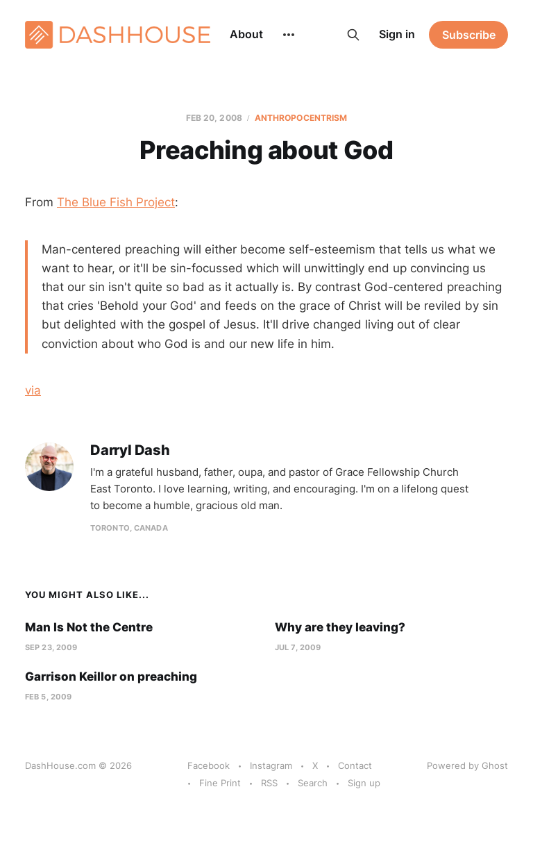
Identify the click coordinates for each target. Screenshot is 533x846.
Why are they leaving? (340, 627)
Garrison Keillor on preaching (111, 676)
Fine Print (220, 782)
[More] (288, 34)
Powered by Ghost (467, 765)
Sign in (397, 34)
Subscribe (469, 35)
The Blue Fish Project (116, 202)
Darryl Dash (130, 450)
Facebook (208, 765)
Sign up (364, 782)
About (246, 34)
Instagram (271, 765)
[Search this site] (353, 34)
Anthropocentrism (301, 118)
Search (313, 782)
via (33, 390)
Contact (355, 765)
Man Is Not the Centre (89, 627)
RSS (269, 782)
